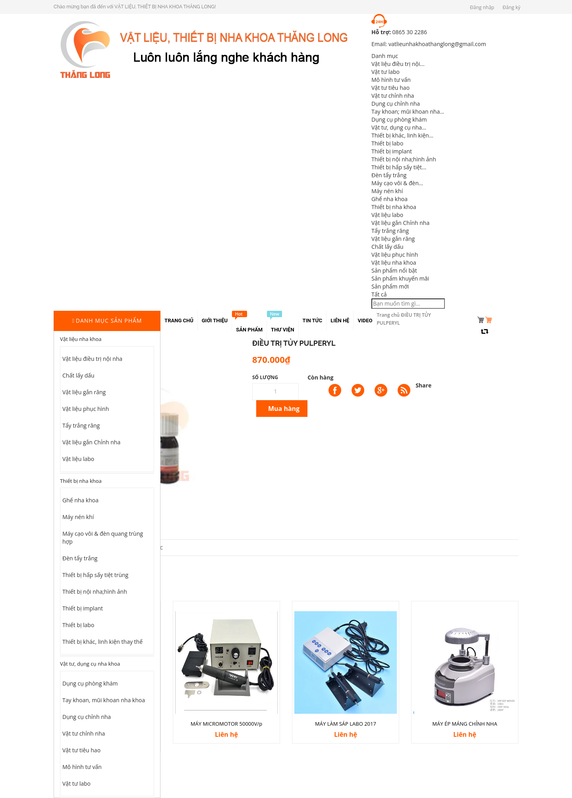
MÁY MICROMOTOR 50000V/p (226, 723)
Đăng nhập (482, 7)
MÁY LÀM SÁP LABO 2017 (345, 723)
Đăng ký (511, 7)
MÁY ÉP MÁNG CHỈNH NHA (464, 723)
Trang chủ (388, 315)
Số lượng (265, 377)
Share (423, 385)
